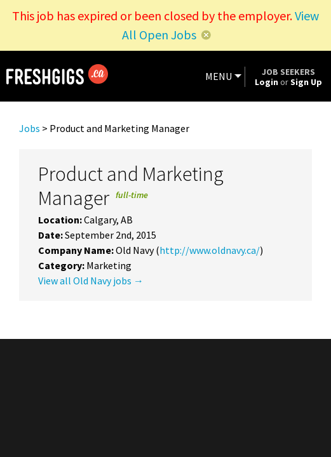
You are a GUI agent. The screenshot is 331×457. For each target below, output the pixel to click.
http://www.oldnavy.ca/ (209, 250)
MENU (218, 76)
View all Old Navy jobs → (91, 280)
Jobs (29, 128)
